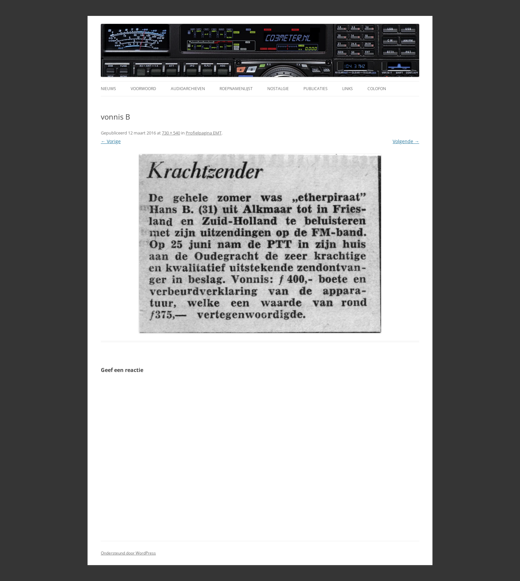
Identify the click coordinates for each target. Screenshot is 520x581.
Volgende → (406, 141)
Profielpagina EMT (204, 133)
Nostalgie (278, 88)
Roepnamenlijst (236, 88)
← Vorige (111, 141)
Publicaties (315, 88)
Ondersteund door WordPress (128, 553)
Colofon (376, 88)
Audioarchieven (188, 88)
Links (347, 88)
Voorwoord (143, 88)
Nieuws (108, 88)
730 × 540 (171, 133)
